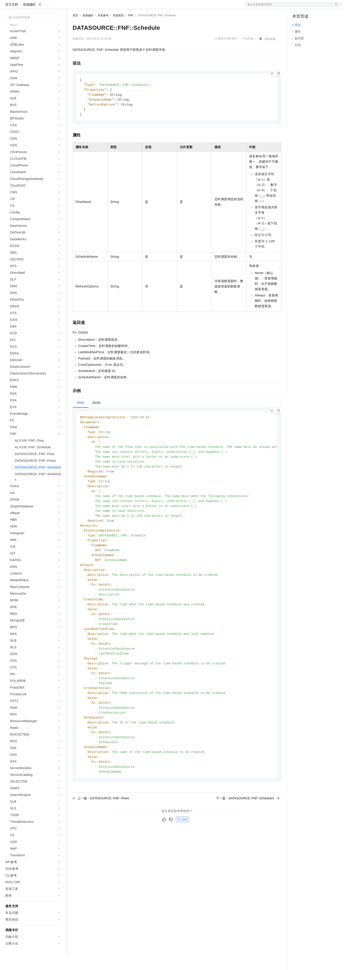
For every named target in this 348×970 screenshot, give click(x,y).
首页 (75, 29)
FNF (130, 29)
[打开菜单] (7, 7)
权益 (86, 7)
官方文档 (11, 19)
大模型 (46, 7)
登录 (335, 7)
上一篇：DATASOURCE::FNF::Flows (101, 830)
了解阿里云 (148, 7)
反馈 (182, 851)
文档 (287, 7)
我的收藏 (270, 53)
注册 (318, 7)
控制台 (308, 7)
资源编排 (29, 19)
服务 (132, 7)
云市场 (109, 7)
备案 (297, 7)
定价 (97, 7)
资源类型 (118, 29)
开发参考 (103, 29)
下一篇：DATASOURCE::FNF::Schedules (247, 830)
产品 (58, 7)
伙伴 (121, 7)
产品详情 (247, 53)
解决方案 (72, 7)
